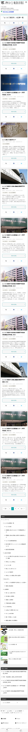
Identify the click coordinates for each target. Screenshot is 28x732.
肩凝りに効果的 (9, 599)
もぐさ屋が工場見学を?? (9, 139)
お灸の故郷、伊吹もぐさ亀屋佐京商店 (16, 629)
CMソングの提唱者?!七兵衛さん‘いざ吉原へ (16, 582)
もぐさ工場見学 (12, 49)
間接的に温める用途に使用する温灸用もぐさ (16, 536)
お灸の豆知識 (7, 553)
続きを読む (18, 63)
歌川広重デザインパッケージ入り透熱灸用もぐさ (16, 545)
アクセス (17, 718)
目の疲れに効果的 (10, 596)
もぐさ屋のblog (7, 606)
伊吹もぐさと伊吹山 (10, 561)
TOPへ (21, 730)
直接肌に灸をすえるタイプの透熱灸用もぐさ (16, 531)
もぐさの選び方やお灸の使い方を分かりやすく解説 (16, 557)
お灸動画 (6, 589)
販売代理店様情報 (10, 549)
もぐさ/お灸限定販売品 (11, 540)
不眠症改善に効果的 (10, 603)
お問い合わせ (4, 723)
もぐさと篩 (8, 565)
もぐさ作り (5, 49)
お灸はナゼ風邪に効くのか (12, 610)
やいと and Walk (10, 613)
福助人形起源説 (9, 586)
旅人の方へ (7, 579)
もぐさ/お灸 (8, 526)
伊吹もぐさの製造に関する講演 (13, 575)
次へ (22, 508)
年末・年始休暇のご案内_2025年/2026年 (12, 676)
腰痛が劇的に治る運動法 (11, 620)
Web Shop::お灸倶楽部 (8, 11)
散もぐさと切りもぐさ (11, 568)
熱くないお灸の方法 (10, 592)
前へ (6, 508)
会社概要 (3, 718)
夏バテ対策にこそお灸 (11, 617)
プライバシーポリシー (21, 723)
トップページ (6, 519)
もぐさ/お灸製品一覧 (9, 523)
